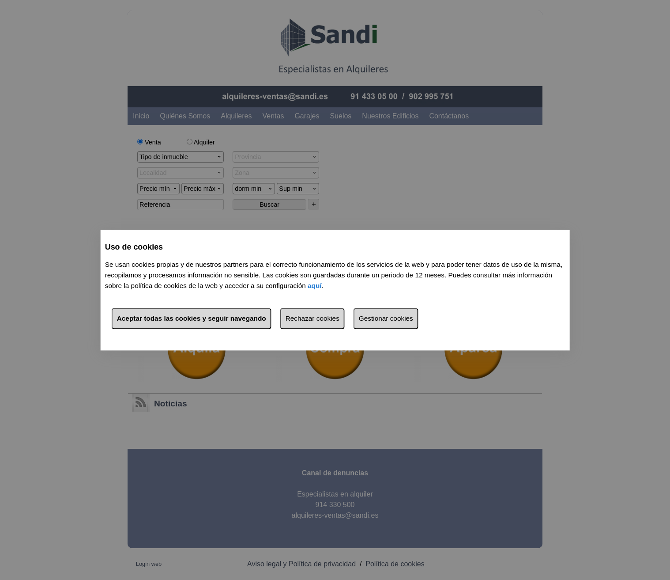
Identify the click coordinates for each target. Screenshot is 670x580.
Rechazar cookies (312, 318)
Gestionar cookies (386, 318)
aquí (315, 285)
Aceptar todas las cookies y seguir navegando (191, 318)
